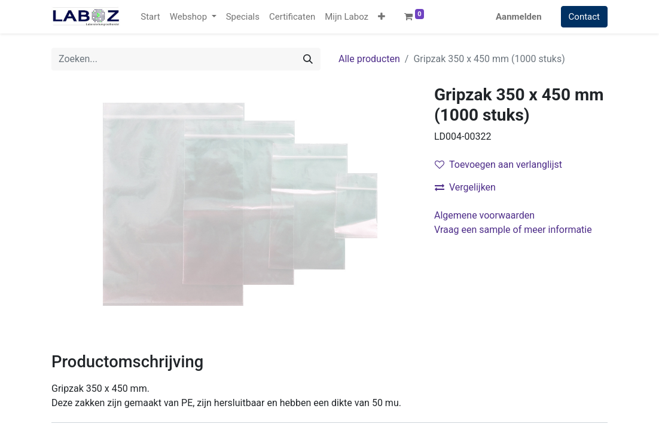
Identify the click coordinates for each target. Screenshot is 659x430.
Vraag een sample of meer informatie (514, 229)
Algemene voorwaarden (484, 215)
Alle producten (369, 58)
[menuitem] (150, 17)
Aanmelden (519, 16)
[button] (381, 17)
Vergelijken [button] (465, 187)
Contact (584, 16)
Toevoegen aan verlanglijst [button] (498, 164)
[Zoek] (308, 59)
